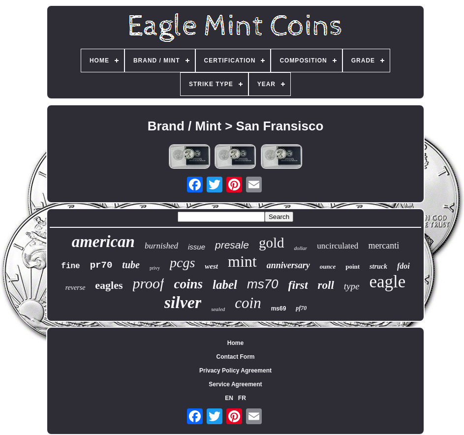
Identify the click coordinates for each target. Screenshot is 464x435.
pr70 (101, 265)
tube (131, 264)
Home (235, 343)
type (352, 286)
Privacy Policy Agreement (235, 370)
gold (271, 242)
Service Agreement (235, 384)
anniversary (288, 265)
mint (242, 261)
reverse (75, 287)
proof (148, 283)
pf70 (301, 308)
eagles (109, 285)
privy (155, 268)
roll (326, 285)
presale (232, 244)
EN (229, 398)
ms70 (262, 284)
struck (378, 266)
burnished (161, 245)
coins (188, 284)
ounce (328, 266)
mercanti (383, 245)
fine (70, 266)
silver (183, 302)
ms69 (278, 308)
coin (248, 302)
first (298, 285)
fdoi (403, 266)
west (211, 266)
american (103, 241)
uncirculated (337, 245)
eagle (387, 281)
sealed (218, 309)
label (225, 284)
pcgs (182, 262)
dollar (300, 248)
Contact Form (235, 356)
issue (196, 247)
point (352, 266)
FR (242, 398)
